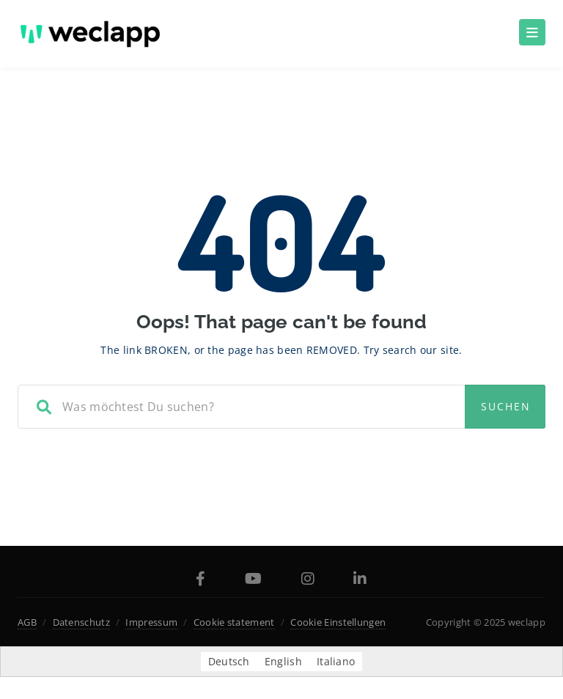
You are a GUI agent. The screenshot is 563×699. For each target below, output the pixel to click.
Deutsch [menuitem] (229, 661)
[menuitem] (229, 661)
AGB (27, 622)
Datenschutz (81, 622)
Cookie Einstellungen (338, 622)
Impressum (151, 622)
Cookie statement (234, 622)
